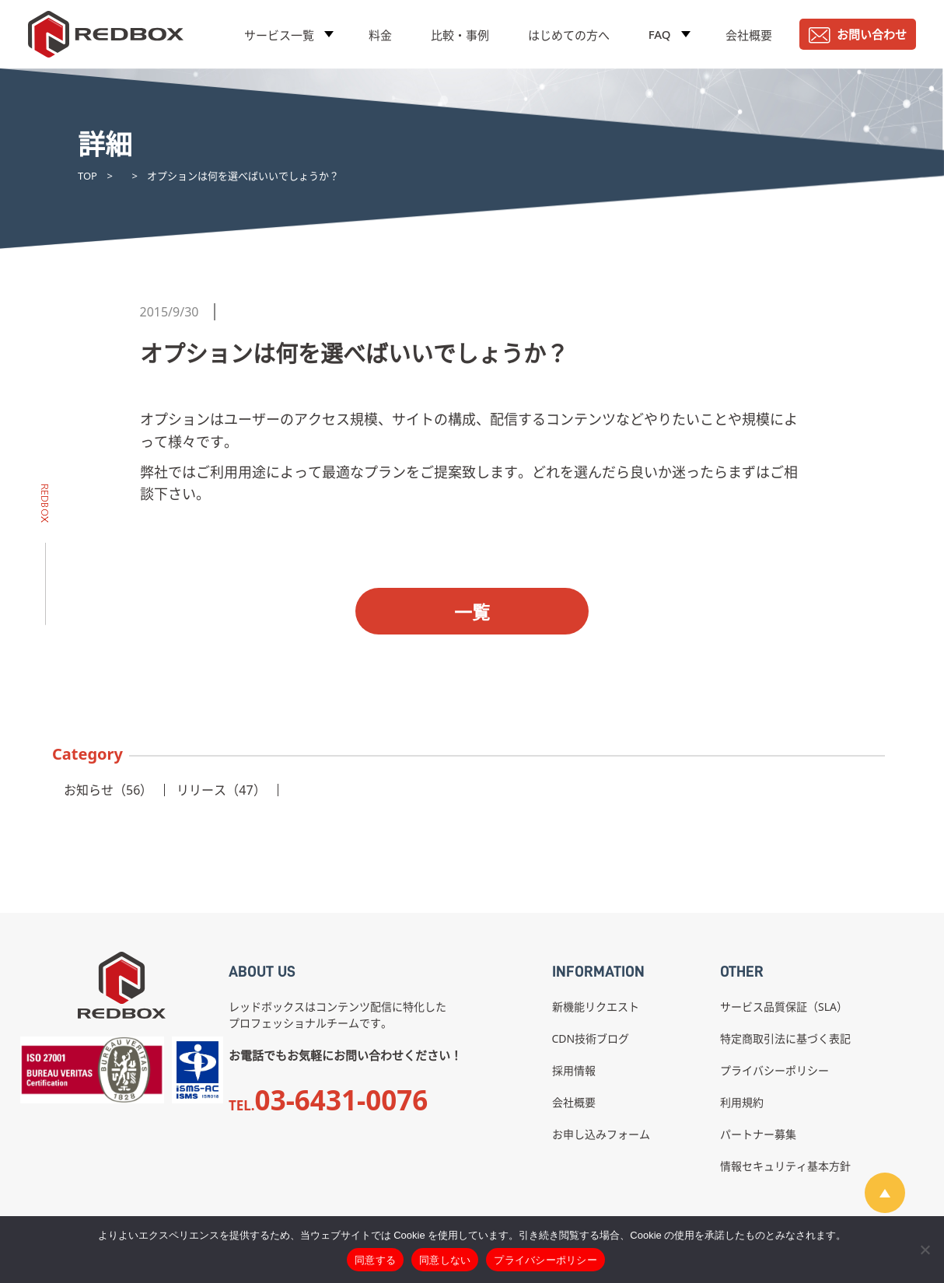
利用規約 (742, 1102)
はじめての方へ (569, 35)
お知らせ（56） (108, 790)
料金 (380, 35)
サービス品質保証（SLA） (784, 1006)
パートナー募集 (758, 1134)
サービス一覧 (279, 35)
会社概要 (748, 35)
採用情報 (574, 1070)
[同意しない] (924, 1249)
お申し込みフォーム (601, 1134)
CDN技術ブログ (591, 1038)
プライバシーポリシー (774, 1070)
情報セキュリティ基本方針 (785, 1166)
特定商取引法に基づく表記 (785, 1038)
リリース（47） (221, 790)
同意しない (444, 1260)
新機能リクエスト (595, 1006)
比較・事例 (460, 35)
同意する (375, 1260)
